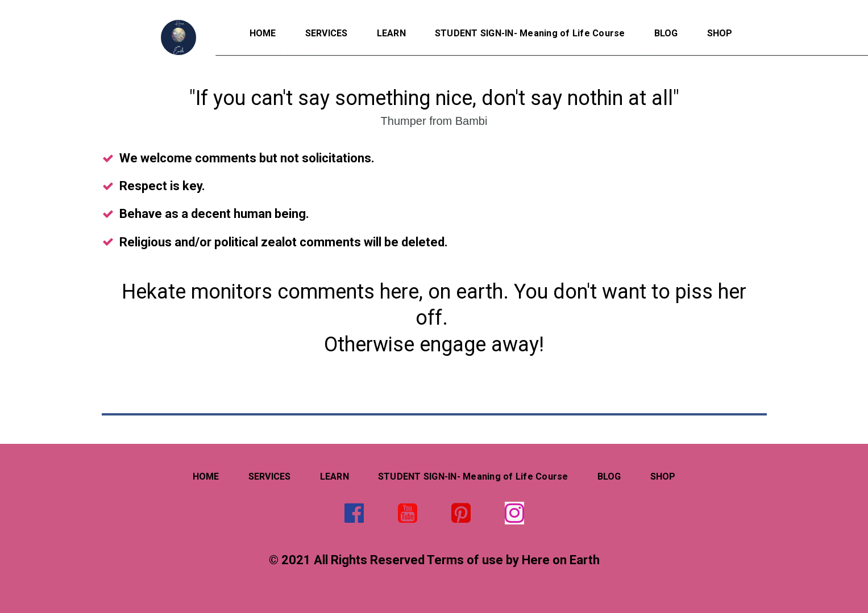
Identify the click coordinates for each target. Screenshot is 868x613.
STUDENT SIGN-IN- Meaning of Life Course (530, 33)
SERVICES (326, 33)
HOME (263, 33)
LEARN (391, 33)
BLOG (666, 33)
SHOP (720, 33)
